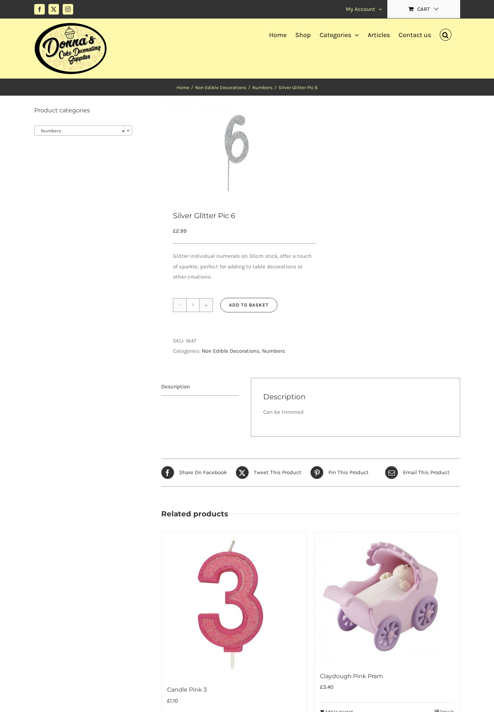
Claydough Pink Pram (351, 676)
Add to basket (249, 305)
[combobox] (83, 130)
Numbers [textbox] (81, 131)
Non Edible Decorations (231, 351)
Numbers (273, 351)
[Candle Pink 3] (234, 604)
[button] (445, 34)
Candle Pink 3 (187, 689)
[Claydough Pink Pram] (387, 598)
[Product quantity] (192, 305)
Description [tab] (175, 386)
